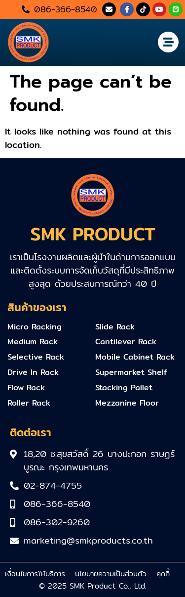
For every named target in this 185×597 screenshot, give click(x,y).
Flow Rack (26, 387)
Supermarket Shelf (131, 372)
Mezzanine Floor (127, 403)
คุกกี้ (163, 573)
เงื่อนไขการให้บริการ (35, 573)
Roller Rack (28, 403)
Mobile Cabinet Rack (135, 357)
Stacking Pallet (123, 387)
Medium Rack (32, 341)
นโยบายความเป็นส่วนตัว (111, 573)
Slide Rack (115, 327)
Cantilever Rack (125, 341)
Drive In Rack (33, 372)
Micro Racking (34, 327)
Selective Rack (35, 357)
